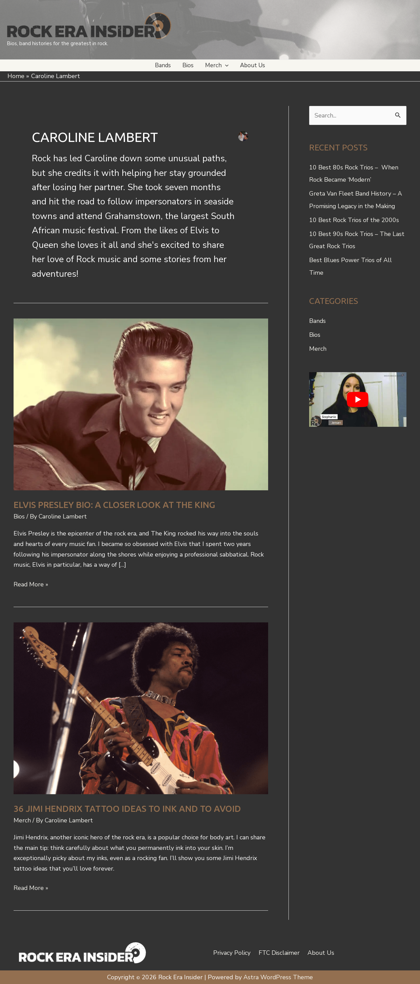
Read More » (31, 584)
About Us (320, 952)
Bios (19, 516)
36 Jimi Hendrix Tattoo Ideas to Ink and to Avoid (127, 808)
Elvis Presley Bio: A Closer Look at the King (114, 505)
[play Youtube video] (357, 397)
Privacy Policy (233, 952)
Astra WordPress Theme (278, 976)
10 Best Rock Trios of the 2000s (354, 219)
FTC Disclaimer (279, 952)
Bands (317, 319)
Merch (22, 820)
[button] (225, 65)
